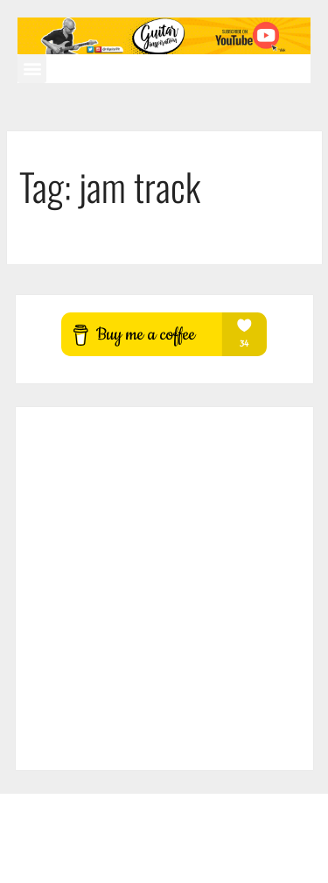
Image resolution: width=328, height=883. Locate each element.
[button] (31, 68)
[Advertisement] (164, 588)
